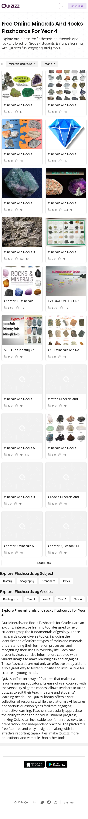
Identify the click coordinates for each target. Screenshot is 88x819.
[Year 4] (49, 64)
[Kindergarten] (11, 599)
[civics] (66, 581)
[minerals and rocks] (22, 64)
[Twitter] (42, 802)
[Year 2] (46, 599)
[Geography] (27, 581)
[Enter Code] (77, 6)
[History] (7, 581)
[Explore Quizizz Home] (11, 6)
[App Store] (34, 764)
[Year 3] (62, 599)
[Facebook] (49, 802)
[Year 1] (31, 599)
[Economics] (48, 581)
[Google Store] (56, 764)
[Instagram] (55, 802)
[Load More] (44, 563)
